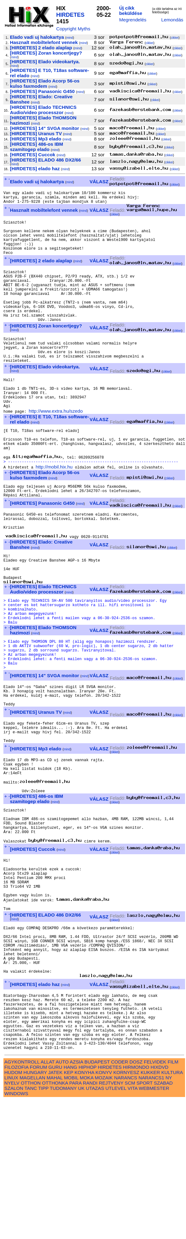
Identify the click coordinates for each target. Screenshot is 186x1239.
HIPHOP (88, 1205)
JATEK (55, 1211)
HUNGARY (35, 1211)
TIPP (43, 1226)
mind (69, 37)
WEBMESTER (154, 1226)
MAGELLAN (32, 1216)
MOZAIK (104, 1216)
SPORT (144, 1221)
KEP (68, 1211)
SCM (130, 1221)
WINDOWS (16, 1232)
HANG (70, 1205)
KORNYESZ (126, 1211)
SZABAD (163, 1221)
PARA (75, 1221)
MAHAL (55, 1216)
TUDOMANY (63, 1226)
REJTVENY (111, 1221)
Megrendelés (133, 19)
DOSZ (136, 1200)
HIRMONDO (136, 1205)
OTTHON (31, 1221)
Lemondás (172, 19)
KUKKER (150, 1211)
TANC (31, 1226)
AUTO (62, 1200)
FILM (173, 1200)
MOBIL (71, 1216)
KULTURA (172, 1211)
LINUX (11, 1216)
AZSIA (76, 1200)
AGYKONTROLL (21, 1200)
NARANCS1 (151, 1216)
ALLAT (48, 1200)
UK (81, 1226)
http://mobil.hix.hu (54, 512)
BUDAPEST (97, 1200)
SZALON (13, 1226)
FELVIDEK (155, 1200)
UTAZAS (95, 1226)
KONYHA (84, 1211)
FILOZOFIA (16, 1205)
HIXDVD (159, 1205)
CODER (119, 1200)
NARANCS (125, 1216)
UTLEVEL (116, 1226)
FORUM (38, 1205)
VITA (133, 1226)
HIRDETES (70, 15)
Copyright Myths (73, 28)
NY (169, 1216)
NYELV (12, 1221)
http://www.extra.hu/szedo (56, 449)
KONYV (104, 1211)
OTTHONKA (55, 1221)
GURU (55, 1205)
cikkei (175, 37)
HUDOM (13, 1211)
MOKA (86, 1216)
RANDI (90, 1221)
